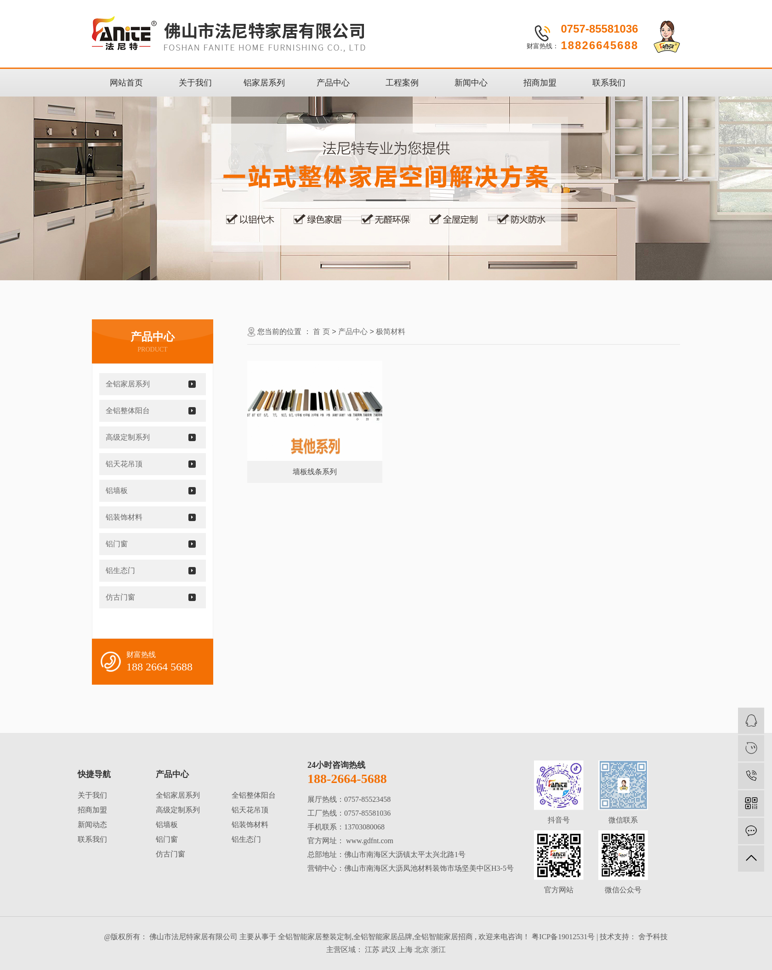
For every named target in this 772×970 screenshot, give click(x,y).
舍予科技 (652, 937)
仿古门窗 (120, 597)
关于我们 (195, 82)
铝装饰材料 (124, 517)
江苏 (372, 949)
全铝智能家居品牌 (382, 937)
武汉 (388, 949)
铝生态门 (120, 570)
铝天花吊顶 (124, 464)
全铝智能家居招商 (443, 937)
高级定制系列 (128, 437)
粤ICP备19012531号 (563, 937)
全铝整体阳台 (128, 410)
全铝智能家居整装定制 (315, 937)
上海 (405, 949)
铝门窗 (117, 544)
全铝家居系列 (128, 384)
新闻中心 (471, 82)
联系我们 (608, 82)
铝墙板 (117, 490)
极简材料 (390, 331)
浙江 (438, 949)
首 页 (321, 331)
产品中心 (333, 82)
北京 (421, 949)
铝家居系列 (264, 82)
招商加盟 (539, 82)
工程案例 (402, 82)
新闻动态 (92, 824)
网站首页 (126, 82)
